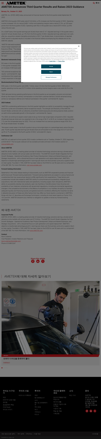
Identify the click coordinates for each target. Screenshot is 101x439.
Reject (51, 71)
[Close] (79, 46)
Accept (51, 66)
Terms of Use (61, 61)
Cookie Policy (52, 61)
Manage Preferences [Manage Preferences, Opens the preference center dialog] (51, 77)
